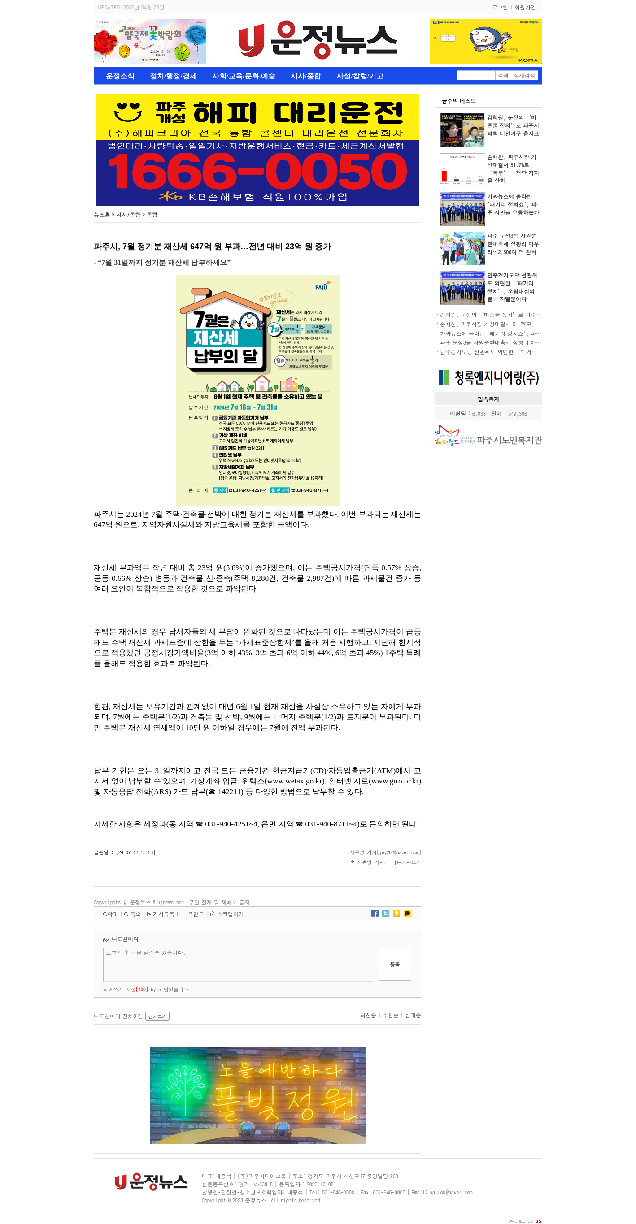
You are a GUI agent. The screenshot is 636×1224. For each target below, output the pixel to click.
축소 (135, 913)
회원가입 (525, 7)
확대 (112, 913)
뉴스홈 (102, 214)
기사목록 (163, 913)
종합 (152, 214)
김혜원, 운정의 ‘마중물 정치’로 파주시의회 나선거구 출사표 (513, 125)
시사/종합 (306, 76)
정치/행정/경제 (173, 76)
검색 (503, 75)
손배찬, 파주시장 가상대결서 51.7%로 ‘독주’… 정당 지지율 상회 (513, 169)
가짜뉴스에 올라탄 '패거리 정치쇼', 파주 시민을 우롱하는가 (513, 204)
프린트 (196, 913)
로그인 (500, 7)
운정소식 (120, 76)
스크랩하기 (230, 913)
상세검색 (525, 75)
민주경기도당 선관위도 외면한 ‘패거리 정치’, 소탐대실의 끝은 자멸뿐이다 (512, 287)
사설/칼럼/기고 (359, 76)
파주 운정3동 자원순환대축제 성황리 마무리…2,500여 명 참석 (513, 243)
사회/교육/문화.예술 (243, 76)
